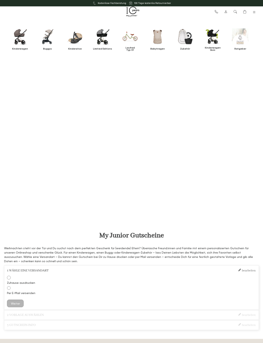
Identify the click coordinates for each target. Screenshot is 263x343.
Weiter (15, 303)
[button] (216, 11)
